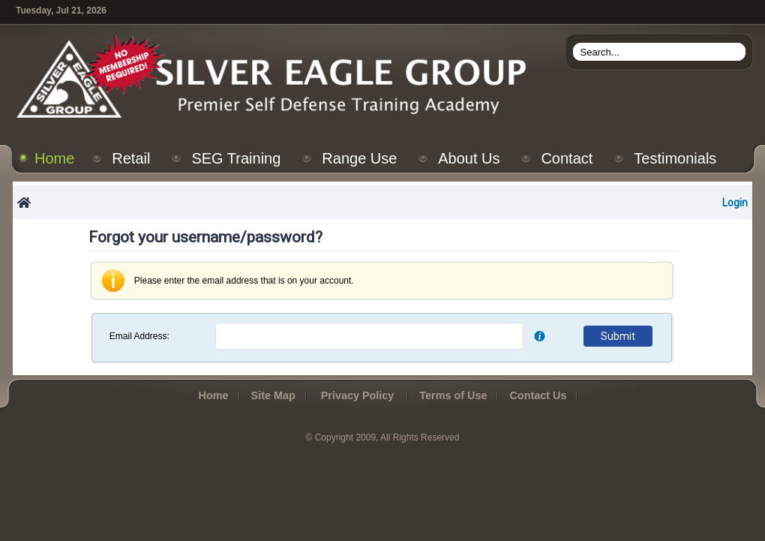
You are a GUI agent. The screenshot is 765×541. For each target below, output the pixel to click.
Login (735, 203)
